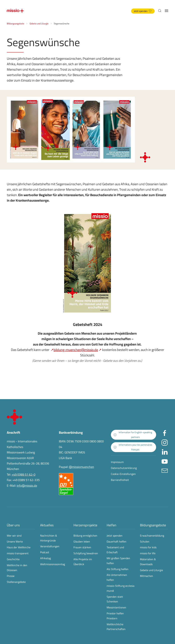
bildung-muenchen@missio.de (76, 349)
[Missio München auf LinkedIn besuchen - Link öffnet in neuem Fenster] (164, 451)
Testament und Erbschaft (115, 549)
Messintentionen (116, 607)
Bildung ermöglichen (85, 535)
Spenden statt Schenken (115, 599)
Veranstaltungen (49, 546)
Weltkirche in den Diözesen (17, 567)
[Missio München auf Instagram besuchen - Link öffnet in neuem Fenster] (164, 442)
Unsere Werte (15, 541)
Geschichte (13, 559)
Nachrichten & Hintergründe (48, 538)
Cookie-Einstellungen (123, 474)
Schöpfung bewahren (85, 553)
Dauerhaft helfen (116, 541)
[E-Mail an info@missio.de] (164, 470)
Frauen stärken (82, 547)
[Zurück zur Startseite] (15, 10)
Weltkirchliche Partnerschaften (116, 626)
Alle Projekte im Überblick (82, 561)
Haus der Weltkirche (18, 547)
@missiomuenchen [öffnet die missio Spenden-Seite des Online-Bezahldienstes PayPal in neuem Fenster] (81, 467)
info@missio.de (27, 485)
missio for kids (148, 547)
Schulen (144, 541)
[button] (159, 10)
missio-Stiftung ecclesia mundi (120, 588)
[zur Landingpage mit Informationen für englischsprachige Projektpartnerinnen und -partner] (133, 435)
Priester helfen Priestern (115, 615)
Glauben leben (81, 541)
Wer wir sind (14, 535)
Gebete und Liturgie (151, 570)
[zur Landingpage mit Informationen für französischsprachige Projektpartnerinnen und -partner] (133, 447)
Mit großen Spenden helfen (118, 560)
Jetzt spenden (143, 11)
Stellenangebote (16, 582)
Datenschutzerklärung (124, 468)
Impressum (117, 462)
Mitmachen (146, 576)
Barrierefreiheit (120, 480)
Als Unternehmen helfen (117, 577)
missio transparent (18, 553)
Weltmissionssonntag (52, 564)
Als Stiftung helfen (117, 569)
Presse (10, 576)
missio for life (147, 553)
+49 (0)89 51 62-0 (23, 474)
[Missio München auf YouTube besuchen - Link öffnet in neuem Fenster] (164, 461)
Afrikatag (45, 558)
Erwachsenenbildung (152, 535)
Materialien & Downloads (148, 561)
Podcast (44, 552)
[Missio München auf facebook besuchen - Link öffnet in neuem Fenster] (164, 433)
